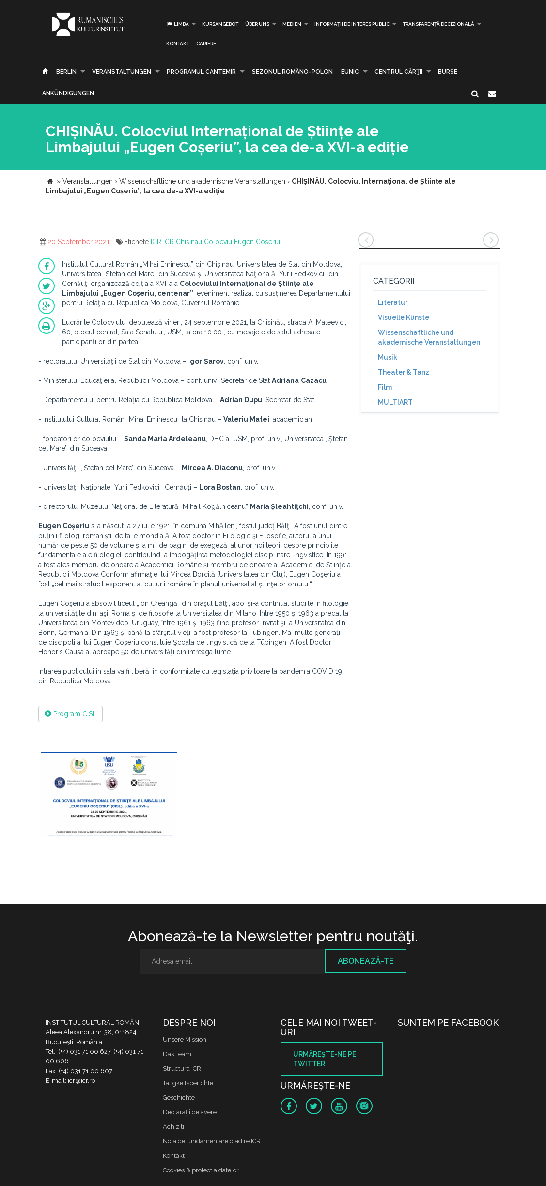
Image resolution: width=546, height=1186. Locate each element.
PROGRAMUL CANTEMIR (201, 71)
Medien (291, 24)
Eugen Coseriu (257, 242)
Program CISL (70, 714)
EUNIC (350, 71)
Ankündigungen (68, 93)
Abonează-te (366, 960)
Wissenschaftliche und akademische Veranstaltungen (429, 337)
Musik (387, 357)
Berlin (66, 71)
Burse (447, 71)
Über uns (257, 24)
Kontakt (177, 43)
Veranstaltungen (121, 71)
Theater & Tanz (403, 372)
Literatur (392, 302)
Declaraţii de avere (190, 1112)
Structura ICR (182, 1068)
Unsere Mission (184, 1039)
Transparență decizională (438, 24)
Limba (177, 24)
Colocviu (218, 242)
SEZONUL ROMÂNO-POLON (292, 71)
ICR (156, 242)
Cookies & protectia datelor (201, 1170)
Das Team (177, 1054)
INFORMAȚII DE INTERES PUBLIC (352, 24)
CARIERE (206, 43)
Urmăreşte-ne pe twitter (324, 1059)
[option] (109, 797)
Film (385, 387)
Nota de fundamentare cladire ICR (212, 1141)
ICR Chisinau (182, 242)
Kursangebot (220, 24)
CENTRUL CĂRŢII (398, 71)
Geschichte (179, 1097)
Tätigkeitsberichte (188, 1083)
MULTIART (395, 402)
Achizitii (174, 1126)
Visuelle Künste (403, 317)
